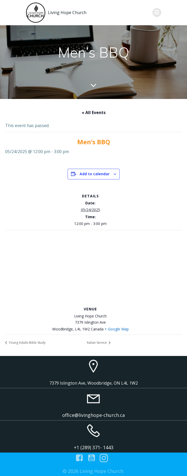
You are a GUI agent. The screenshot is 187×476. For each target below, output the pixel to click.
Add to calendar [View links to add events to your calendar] (94, 173)
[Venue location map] (93, 267)
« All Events (94, 112)
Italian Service (97, 342)
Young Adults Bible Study (27, 342)
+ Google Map (117, 329)
